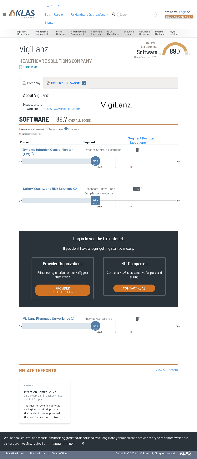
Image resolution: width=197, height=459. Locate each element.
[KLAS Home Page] (21, 14)
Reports (59, 14)
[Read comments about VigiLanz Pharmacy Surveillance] (72, 318)
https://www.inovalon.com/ (61, 108)
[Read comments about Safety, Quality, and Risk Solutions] (75, 188)
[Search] (137, 14)
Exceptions (137, 142)
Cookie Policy (63, 444)
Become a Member (179, 16)
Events (49, 22)
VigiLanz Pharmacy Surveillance (47, 318)
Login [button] (182, 12)
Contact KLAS (134, 288)
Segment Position (141, 138)
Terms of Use (59, 453)
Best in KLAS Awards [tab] (66, 83)
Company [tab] (31, 83)
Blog (47, 14)
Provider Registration (62, 290)
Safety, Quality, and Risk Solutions (48, 188)
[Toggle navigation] (4, 14)
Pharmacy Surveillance (98, 318)
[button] (89, 14)
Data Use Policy (14, 453)
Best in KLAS (53, 6)
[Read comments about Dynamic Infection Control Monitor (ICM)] (32, 154)
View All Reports (167, 370)
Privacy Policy (37, 453)
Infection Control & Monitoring (102, 149)
